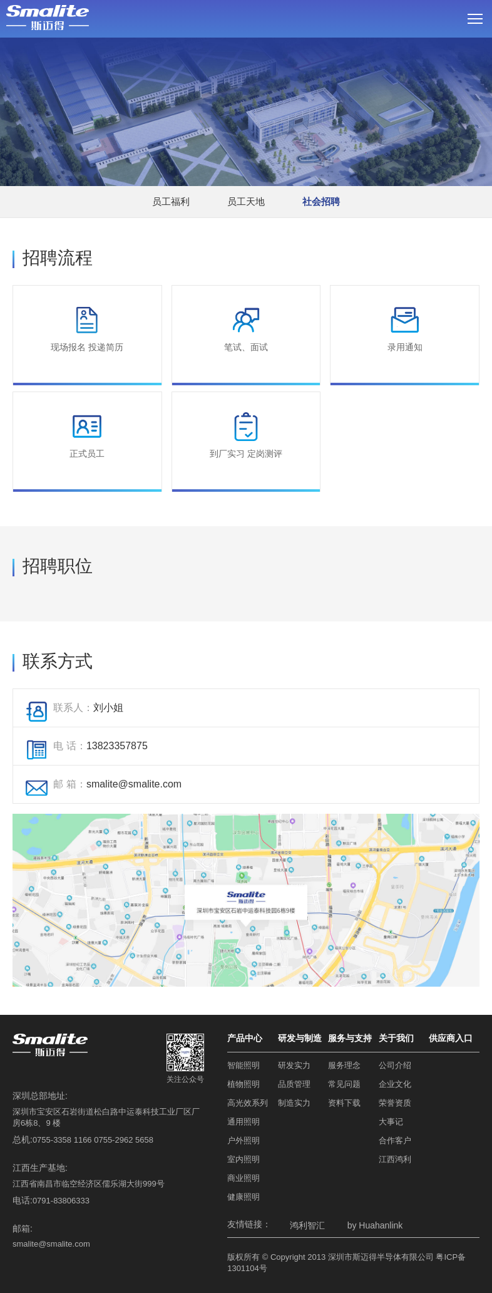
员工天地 (246, 201)
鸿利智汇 (307, 1225)
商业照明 (243, 1178)
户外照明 (243, 1140)
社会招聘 (321, 201)
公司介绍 (395, 1065)
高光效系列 (247, 1103)
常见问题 (344, 1084)
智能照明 (243, 1065)
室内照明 (243, 1159)
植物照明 (243, 1084)
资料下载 (344, 1103)
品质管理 (294, 1084)
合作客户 (395, 1140)
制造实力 (294, 1103)
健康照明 (243, 1197)
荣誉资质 (395, 1103)
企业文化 (395, 1084)
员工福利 (171, 201)
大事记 (391, 1121)
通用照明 (243, 1121)
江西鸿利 (395, 1159)
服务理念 (344, 1065)
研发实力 (294, 1065)
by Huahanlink (375, 1225)
